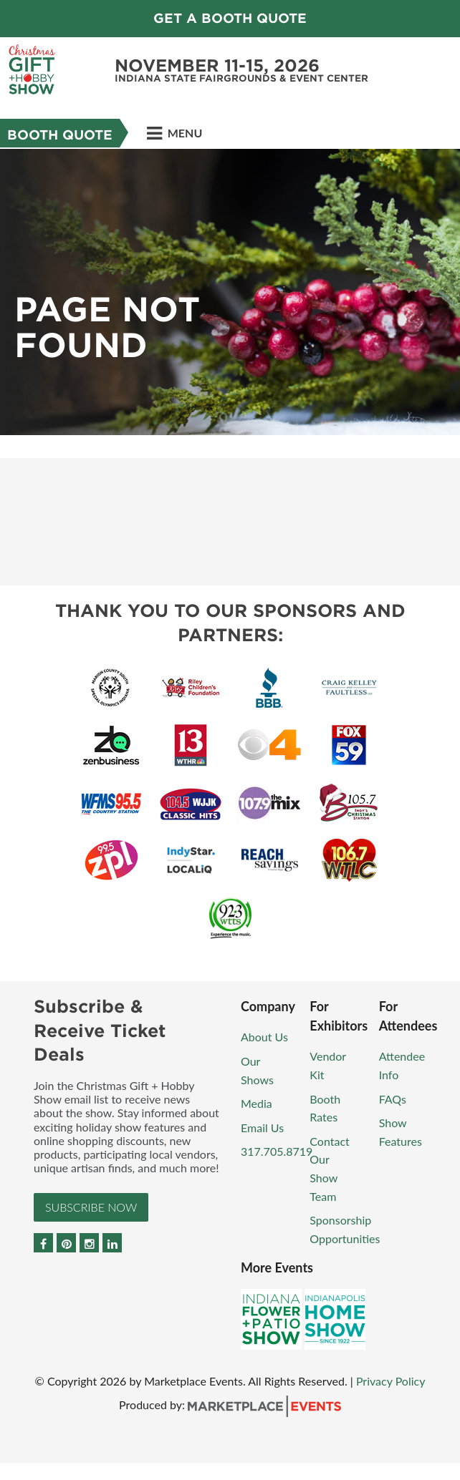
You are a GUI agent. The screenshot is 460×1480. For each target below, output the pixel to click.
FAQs (392, 1099)
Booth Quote (59, 134)
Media (256, 1103)
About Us (264, 1036)
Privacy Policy (391, 1381)
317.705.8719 (276, 1151)
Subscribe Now (91, 1207)
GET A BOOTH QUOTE (230, 18)
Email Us (262, 1127)
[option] (230, 292)
